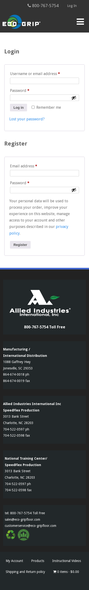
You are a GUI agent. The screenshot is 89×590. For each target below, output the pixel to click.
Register (20, 245)
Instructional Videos (66, 561)
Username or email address (43, 73)
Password (27, 90)
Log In (72, 6)
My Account (14, 561)
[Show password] (73, 97)
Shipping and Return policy (25, 572)
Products (37, 561)
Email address (31, 165)
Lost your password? (27, 119)
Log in (19, 107)
